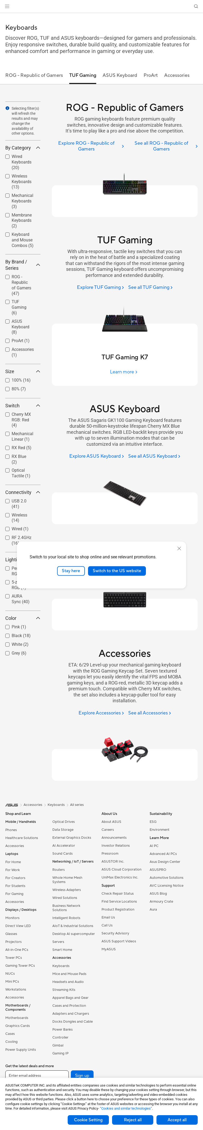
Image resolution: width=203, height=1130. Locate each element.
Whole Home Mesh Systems (67, 880)
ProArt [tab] (151, 75)
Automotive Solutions (166, 878)
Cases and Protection (69, 1006)
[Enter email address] (37, 1075)
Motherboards (16, 1018)
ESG (153, 822)
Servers (58, 942)
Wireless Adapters (66, 890)
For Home (13, 862)
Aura (153, 909)
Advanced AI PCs (163, 854)
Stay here (71, 570)
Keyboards (61, 966)
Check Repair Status (118, 893)
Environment (159, 830)
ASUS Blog (158, 893)
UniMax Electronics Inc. (120, 877)
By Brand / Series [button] (22, 265)
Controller (60, 1037)
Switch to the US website (117, 570)
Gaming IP (60, 1053)
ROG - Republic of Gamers (21, 285)
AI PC (154, 846)
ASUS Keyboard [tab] (120, 75)
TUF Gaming (19, 307)
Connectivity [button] (22, 492)
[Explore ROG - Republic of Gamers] (88, 146)
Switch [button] (22, 405)
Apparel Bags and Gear (70, 998)
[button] (7, 6)
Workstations (15, 989)
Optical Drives (63, 822)
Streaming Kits (63, 990)
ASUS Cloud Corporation (121, 869)
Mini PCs (12, 981)
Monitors (12, 918)
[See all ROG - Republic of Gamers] (163, 146)
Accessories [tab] (177, 75)
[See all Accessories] (149, 713)
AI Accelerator (63, 846)
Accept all (177, 1120)
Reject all (133, 1120)
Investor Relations (116, 846)
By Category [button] (22, 148)
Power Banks (62, 1029)
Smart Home (62, 950)
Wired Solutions (64, 898)
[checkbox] (20, 285)
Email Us (108, 917)
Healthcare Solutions (21, 838)
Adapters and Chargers (70, 1014)
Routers (58, 870)
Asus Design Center (165, 862)
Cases (10, 1034)
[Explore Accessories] (101, 713)
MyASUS (109, 949)
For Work (12, 870)
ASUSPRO (158, 870)
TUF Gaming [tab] (82, 75)
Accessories (14, 846)
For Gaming (14, 894)
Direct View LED (18, 926)
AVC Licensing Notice (166, 886)
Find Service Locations (119, 901)
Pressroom (110, 853)
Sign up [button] (82, 1075)
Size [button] (22, 371)
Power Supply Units (20, 1050)
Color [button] (22, 618)
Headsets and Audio (68, 982)
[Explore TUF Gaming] (100, 288)
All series (77, 805)
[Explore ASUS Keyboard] (96, 456)
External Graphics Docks (71, 838)
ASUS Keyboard (20, 327)
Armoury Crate (161, 901)
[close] (179, 548)
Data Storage (62, 830)
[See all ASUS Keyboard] (154, 456)
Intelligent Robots (66, 918)
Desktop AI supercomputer (73, 934)
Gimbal (57, 1045)
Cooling (11, 1042)
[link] (101, 6)
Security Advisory (115, 933)
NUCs (10, 974)
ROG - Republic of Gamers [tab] (34, 75)
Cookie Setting (88, 1120)
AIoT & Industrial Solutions (72, 926)
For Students (15, 886)
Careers (108, 830)
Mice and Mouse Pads (69, 974)
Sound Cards (62, 853)
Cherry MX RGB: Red (21, 420)
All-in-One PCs (16, 950)
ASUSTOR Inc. (113, 861)
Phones (11, 830)
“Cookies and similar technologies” (126, 1108)
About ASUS (111, 822)
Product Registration (118, 909)
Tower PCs (13, 958)
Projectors (13, 942)
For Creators (15, 878)
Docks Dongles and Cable (72, 1021)
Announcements (114, 838)
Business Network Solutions (66, 908)
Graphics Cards (17, 1026)
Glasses (11, 934)
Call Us (107, 925)
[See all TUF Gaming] (150, 288)
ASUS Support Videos (119, 941)
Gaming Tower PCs (20, 966)
